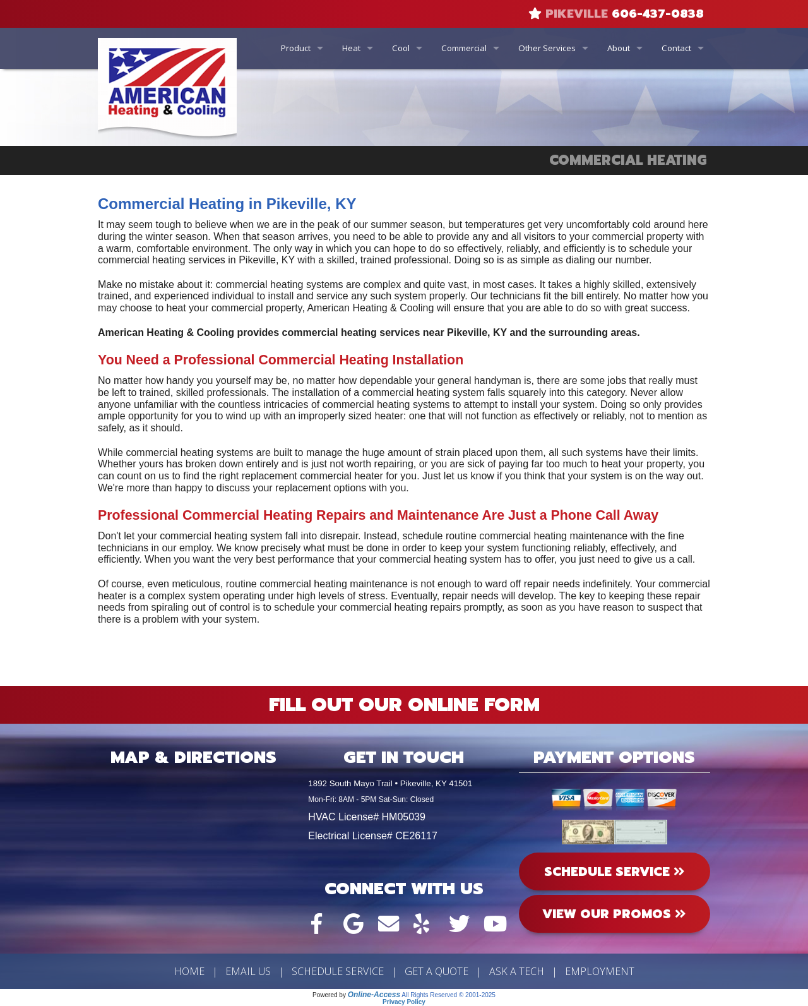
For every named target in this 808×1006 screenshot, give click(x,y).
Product (296, 48)
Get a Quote (436, 971)
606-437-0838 (658, 14)
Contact (676, 48)
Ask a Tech (516, 971)
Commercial (464, 48)
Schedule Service (338, 971)
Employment (599, 971)
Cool (401, 48)
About (618, 48)
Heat (351, 48)
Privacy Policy (404, 1001)
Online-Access (374, 994)
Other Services (547, 48)
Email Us (248, 971)
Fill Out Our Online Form (404, 704)
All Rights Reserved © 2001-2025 (448, 994)
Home (189, 971)
